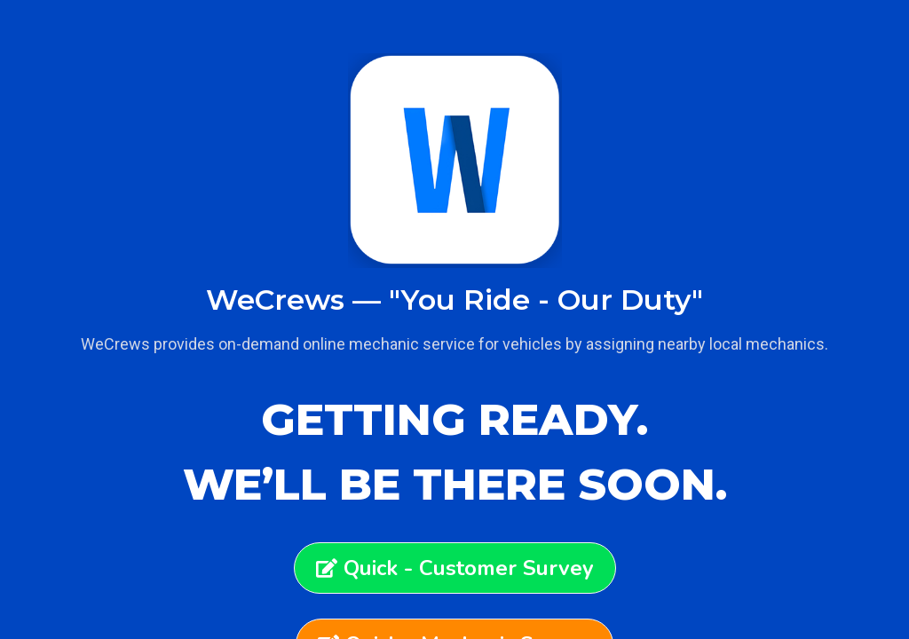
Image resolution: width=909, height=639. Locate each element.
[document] (454, 319)
